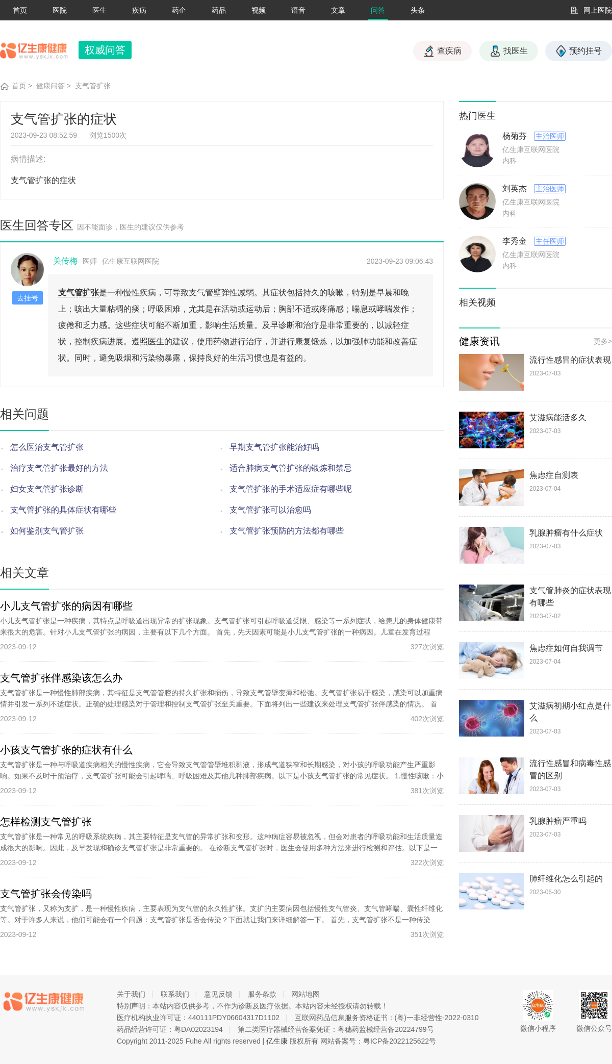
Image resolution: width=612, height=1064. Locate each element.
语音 (298, 10)
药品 (219, 10)
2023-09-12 (18, 647)
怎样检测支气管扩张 (46, 821)
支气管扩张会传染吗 (46, 893)
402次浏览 (427, 719)
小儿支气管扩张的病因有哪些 (66, 606)
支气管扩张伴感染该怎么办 (61, 677)
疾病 (139, 10)
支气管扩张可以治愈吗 (270, 509)
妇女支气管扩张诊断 (47, 489)
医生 (99, 10)
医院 (60, 10)
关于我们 (131, 994)
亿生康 (277, 1041)
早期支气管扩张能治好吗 (274, 447)
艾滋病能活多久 (557, 417)
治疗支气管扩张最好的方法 (59, 468)
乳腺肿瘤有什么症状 (566, 532)
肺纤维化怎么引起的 (566, 878)
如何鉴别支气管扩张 (47, 530)
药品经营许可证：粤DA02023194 (170, 1029)
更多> (603, 341)
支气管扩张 (93, 86)
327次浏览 (427, 647)
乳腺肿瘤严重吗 (557, 821)
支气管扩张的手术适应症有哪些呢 (291, 489)
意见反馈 (218, 994)
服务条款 (262, 994)
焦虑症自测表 (553, 475)
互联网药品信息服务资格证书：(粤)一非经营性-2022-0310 (387, 1018)
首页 (20, 10)
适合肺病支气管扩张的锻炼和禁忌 (291, 468)
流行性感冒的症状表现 (570, 360)
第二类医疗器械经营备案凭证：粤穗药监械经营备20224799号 (336, 1029)
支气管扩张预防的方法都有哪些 (287, 530)
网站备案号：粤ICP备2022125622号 (378, 1041)
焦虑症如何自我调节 (566, 648)
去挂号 (27, 298)
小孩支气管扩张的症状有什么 (66, 749)
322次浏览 (427, 862)
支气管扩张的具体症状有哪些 (63, 509)
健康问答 (50, 86)
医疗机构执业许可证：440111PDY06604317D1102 (198, 1018)
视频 (258, 10)
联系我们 (175, 994)
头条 (418, 10)
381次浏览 (427, 791)
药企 (179, 10)
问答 (378, 10)
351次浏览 (427, 934)
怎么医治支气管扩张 (47, 447)
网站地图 (305, 994)
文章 (338, 10)
